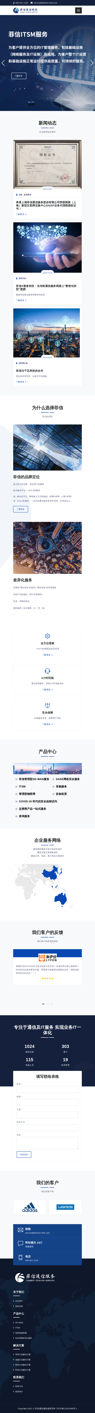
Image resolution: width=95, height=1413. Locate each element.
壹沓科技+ (21, 278)
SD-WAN (19, 1323)
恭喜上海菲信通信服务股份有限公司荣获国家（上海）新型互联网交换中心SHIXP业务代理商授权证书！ (46, 205)
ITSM (22, 786)
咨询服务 (24, 816)
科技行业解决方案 (23, 1370)
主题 (19, 1109)
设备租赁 (61, 793)
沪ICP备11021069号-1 (66, 1408)
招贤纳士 (19, 1391)
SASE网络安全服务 (68, 779)
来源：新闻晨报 (23, 195)
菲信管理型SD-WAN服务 (34, 779)
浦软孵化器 (22, 363)
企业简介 (19, 1301)
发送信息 (24, 1154)
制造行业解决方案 (23, 1365)
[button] (43, 1004)
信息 (19, 1135)
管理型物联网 (27, 793)
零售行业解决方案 (23, 1354)
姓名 (19, 1084)
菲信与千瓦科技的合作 (29, 370)
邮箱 (19, 1096)
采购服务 (61, 786)
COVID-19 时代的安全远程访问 (38, 801)
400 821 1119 (31, 1260)
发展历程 (19, 1306)
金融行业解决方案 (23, 1360)
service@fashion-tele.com (45, 3)
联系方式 (21, 1122)
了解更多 (19, 76)
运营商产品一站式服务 (32, 808)
